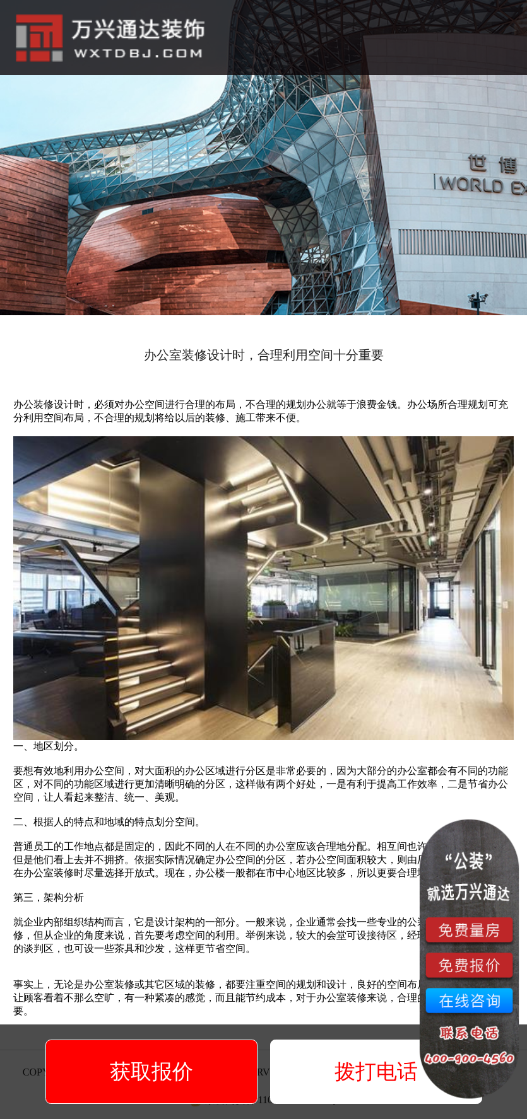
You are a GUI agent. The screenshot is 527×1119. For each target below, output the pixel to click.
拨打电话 (376, 1071)
